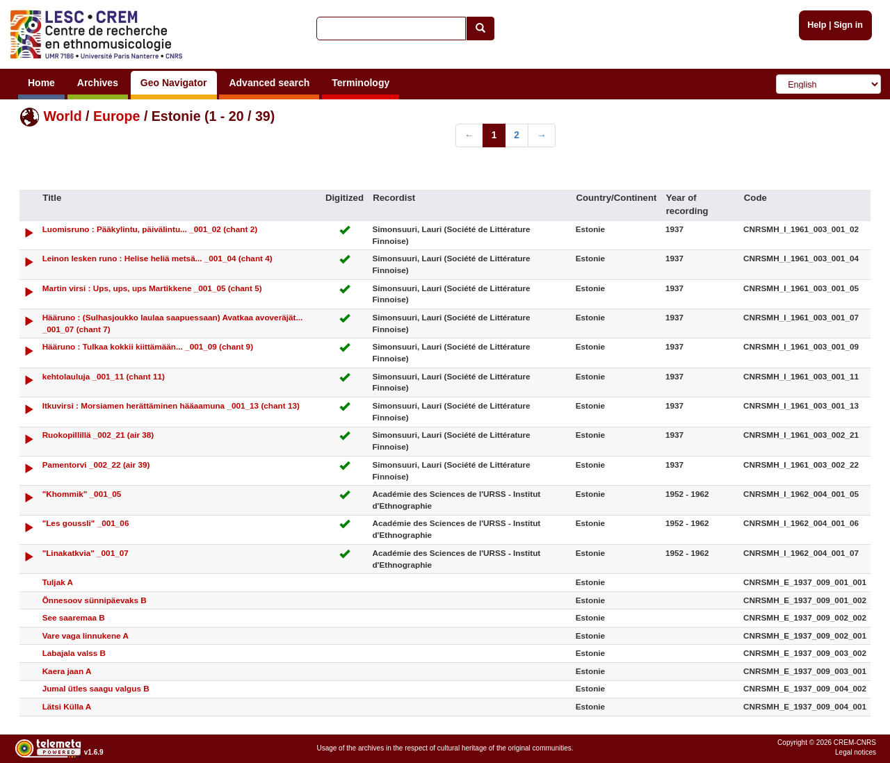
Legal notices (855, 752)
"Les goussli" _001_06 (85, 522)
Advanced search (269, 82)
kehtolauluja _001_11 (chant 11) (103, 376)
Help (816, 25)
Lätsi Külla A (67, 706)
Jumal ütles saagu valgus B (95, 688)
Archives (97, 82)
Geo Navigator (173, 82)
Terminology (360, 82)
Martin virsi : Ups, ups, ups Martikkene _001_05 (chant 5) (152, 288)
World (62, 116)
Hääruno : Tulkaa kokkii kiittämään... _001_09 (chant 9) (147, 346)
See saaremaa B (73, 617)
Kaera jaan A (67, 670)
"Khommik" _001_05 (82, 493)
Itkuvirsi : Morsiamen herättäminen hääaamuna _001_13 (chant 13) (171, 405)
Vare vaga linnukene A (85, 635)
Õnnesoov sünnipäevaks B (94, 600)
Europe (116, 116)
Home (41, 82)
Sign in (848, 25)
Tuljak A (57, 581)
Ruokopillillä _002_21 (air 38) (98, 434)
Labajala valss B (74, 652)
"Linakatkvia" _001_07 (85, 552)
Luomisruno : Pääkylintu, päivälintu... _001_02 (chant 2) (150, 228)
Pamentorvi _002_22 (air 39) (96, 464)
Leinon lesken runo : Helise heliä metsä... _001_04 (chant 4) (157, 258)
